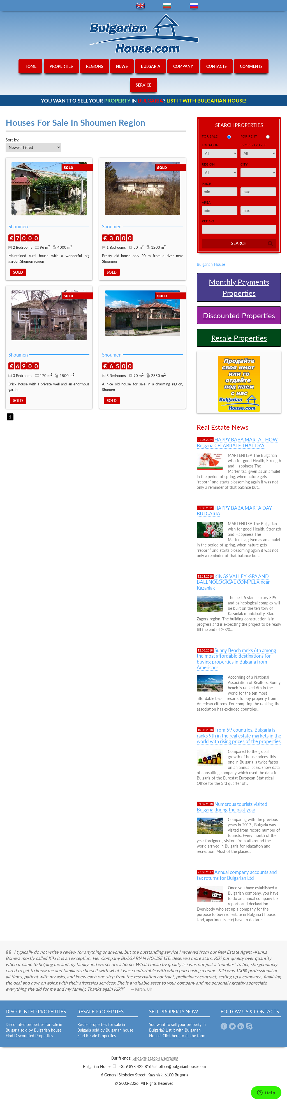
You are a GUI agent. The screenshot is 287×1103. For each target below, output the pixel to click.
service (143, 85)
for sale (209, 136)
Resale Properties (239, 337)
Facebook (224, 1026)
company (183, 66)
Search (239, 243)
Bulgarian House (211, 264)
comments (251, 66)
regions (94, 66)
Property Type (253, 145)
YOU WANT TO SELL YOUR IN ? (143, 100)
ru (194, 6)
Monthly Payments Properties (239, 287)
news (122, 66)
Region (208, 164)
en (140, 6)
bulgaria (150, 66)
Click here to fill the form (184, 1035)
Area (206, 202)
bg (167, 6)
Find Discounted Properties (29, 1035)
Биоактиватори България (155, 1058)
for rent (248, 136)
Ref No (208, 221)
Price (206, 183)
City (243, 164)
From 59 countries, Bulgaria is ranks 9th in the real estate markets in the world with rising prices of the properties (239, 735)
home (30, 66)
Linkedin (240, 1026)
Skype (249, 1026)
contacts (216, 66)
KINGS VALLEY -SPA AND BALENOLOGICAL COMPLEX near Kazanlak (233, 582)
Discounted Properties (239, 315)
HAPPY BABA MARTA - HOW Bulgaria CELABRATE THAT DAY (237, 442)
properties (61, 66)
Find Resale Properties (96, 1035)
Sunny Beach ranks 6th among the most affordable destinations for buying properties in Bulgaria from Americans (236, 658)
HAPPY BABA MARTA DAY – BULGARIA (236, 510)
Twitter (232, 1026)
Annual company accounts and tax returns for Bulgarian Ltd (237, 875)
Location (210, 145)
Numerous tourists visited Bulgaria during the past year (232, 807)
